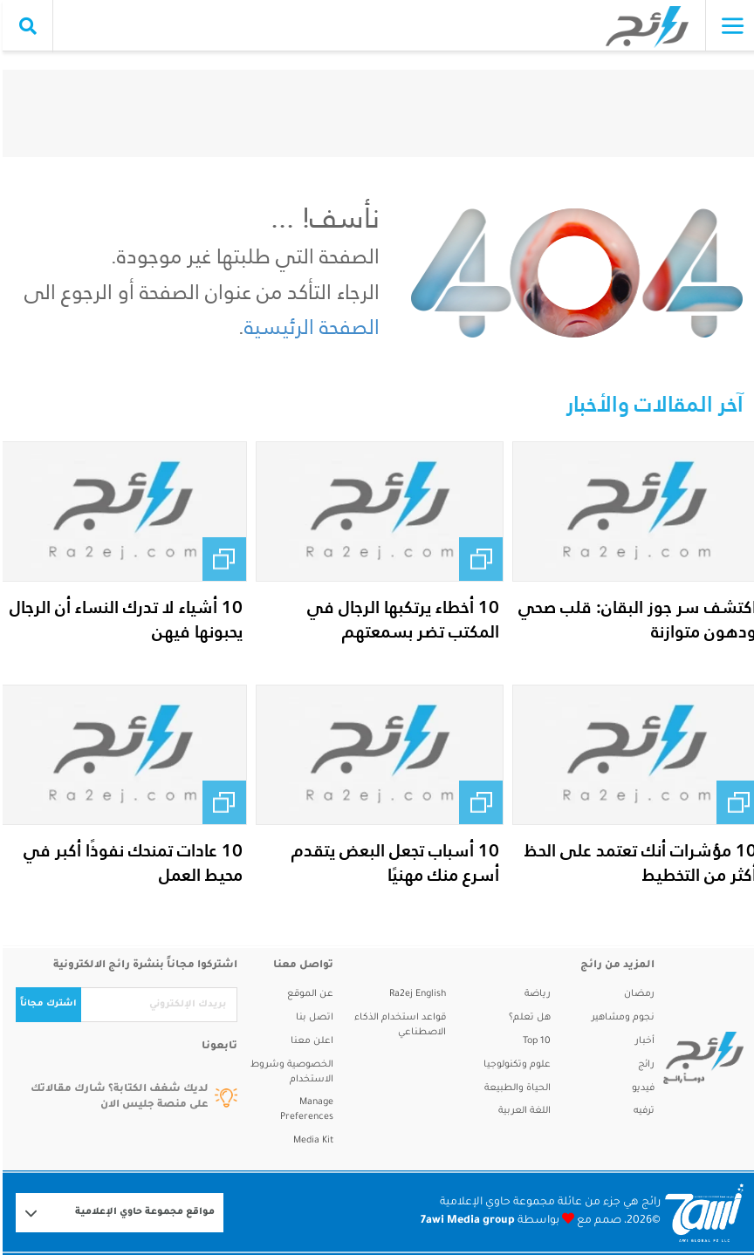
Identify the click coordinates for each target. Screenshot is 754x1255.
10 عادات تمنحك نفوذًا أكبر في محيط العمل (130, 862)
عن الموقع (307, 994)
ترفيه (641, 1111)
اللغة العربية (522, 1111)
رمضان (636, 994)
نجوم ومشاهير (620, 1018)
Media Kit (311, 1141)
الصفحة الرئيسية (309, 326)
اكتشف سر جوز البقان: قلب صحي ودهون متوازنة (635, 619)
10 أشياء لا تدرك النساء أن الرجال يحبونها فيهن (123, 619)
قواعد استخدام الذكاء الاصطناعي (397, 1025)
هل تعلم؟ (527, 1018)
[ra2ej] (696, 1058)
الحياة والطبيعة (515, 1088)
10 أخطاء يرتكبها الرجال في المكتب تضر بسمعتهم (401, 619)
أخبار (642, 1041)
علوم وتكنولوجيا (514, 1065)
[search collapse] (25, 26)
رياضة (535, 994)
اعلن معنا (309, 1041)
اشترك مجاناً (45, 1004)
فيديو (640, 1088)
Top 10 (534, 1041)
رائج (643, 1065)
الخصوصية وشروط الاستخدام (289, 1072)
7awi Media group (465, 1221)
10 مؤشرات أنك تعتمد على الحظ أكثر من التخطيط (638, 862)
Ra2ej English (415, 994)
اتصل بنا (312, 1018)
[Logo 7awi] (701, 1212)
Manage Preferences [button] (304, 1109)
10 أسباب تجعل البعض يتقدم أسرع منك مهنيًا (393, 862)
